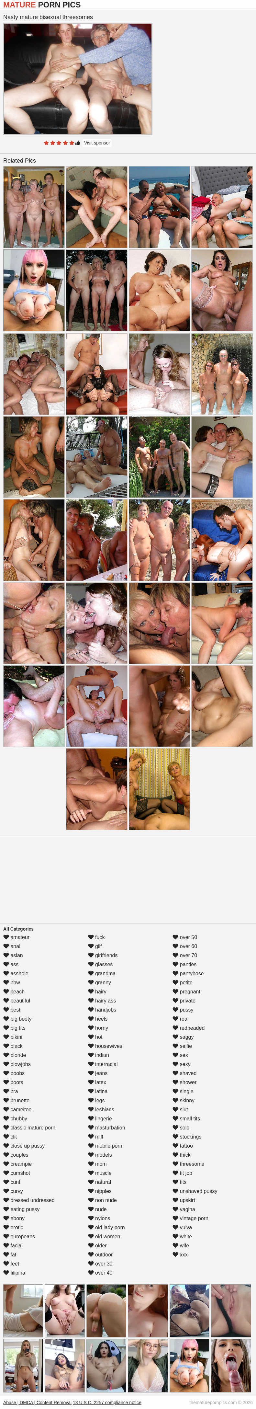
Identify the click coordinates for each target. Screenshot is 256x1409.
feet (11, 1263)
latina (98, 1091)
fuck (96, 937)
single (183, 1091)
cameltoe (17, 1109)
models (100, 1155)
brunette (16, 1100)
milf (95, 1137)
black (13, 1046)
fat (9, 1254)
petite (183, 982)
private (184, 1000)
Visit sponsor (97, 142)
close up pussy (24, 1146)
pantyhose (188, 973)
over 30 (100, 1263)
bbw (11, 982)
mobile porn (105, 1146)
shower (184, 1082)
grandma (102, 973)
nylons (99, 1218)
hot (95, 1037)
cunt (11, 1182)
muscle (100, 1173)
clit (10, 1137)
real (180, 1019)
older (97, 1245)
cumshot (16, 1173)
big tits (14, 1028)
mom (97, 1164)
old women (104, 1236)
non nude (102, 1200)
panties (184, 964)
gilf (95, 946)
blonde (14, 1055)
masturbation (106, 1127)
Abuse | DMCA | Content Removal (37, 1402)
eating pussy (21, 1209)
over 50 (185, 937)
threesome (188, 1164)
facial (13, 1245)
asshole (15, 973)
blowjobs (17, 1064)
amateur (16, 937)
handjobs (102, 1010)
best (11, 1010)
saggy (183, 1037)
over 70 (185, 955)
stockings (187, 1137)
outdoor (100, 1254)
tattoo (183, 1146)
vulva (182, 1227)
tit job (182, 1173)
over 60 (185, 946)
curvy (13, 1191)
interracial (103, 1064)
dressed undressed (29, 1200)
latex (97, 1082)
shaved (184, 1073)
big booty (17, 1019)
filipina (14, 1273)
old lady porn (106, 1227)
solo (181, 1127)
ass (10, 964)
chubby (15, 1118)
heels (98, 1019)
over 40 (100, 1273)
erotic (13, 1227)
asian (13, 955)
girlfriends (103, 955)
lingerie (100, 1118)
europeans (19, 1236)
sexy (181, 1064)
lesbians (101, 1109)
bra (10, 1091)
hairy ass (102, 1000)
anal (11, 946)
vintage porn (190, 1218)
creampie (17, 1164)
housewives (105, 1046)
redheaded (189, 1028)
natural (99, 1182)
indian (98, 1055)
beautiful (16, 1000)
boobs (14, 1073)
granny (99, 982)
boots (13, 1082)
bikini (12, 1037)
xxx (180, 1254)
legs (96, 1100)
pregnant (186, 991)
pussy (183, 1010)
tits (179, 1182)
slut (180, 1109)
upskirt (184, 1200)
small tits (186, 1118)
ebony (14, 1218)
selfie (182, 1046)
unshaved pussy (195, 1191)
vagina (184, 1209)
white (182, 1236)
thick (181, 1155)
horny (98, 1028)
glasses (100, 964)
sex (180, 1055)
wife (181, 1245)
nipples (100, 1191)
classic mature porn (29, 1127)
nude (97, 1209)
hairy (97, 991)
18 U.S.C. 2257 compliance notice (107, 1402)
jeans (98, 1073)
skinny (184, 1100)
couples (15, 1155)
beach (14, 991)
